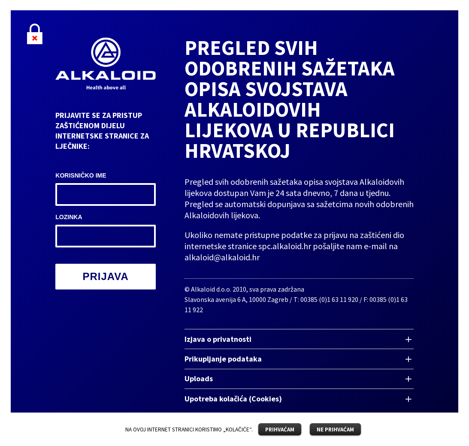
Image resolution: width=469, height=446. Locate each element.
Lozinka (68, 217)
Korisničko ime (80, 175)
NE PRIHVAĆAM (335, 429)
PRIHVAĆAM (279, 429)
